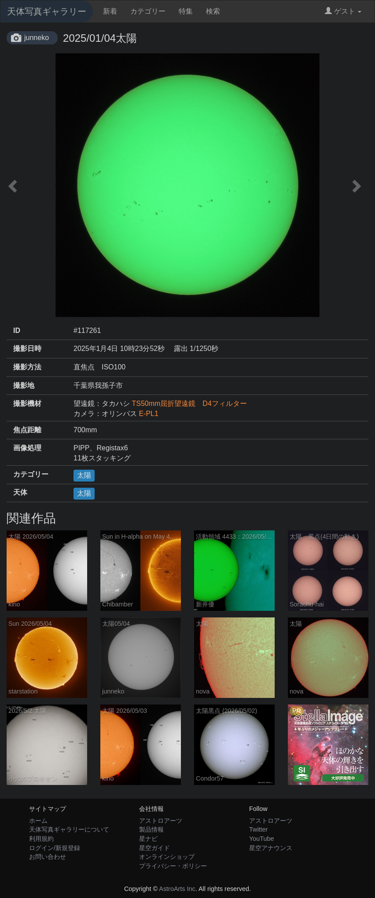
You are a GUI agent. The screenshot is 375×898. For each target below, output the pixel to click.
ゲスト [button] (343, 11)
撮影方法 (27, 367)
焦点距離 (27, 430)
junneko (36, 37)
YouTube (261, 838)
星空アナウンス (270, 847)
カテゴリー (147, 11)
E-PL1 (148, 413)
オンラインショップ (167, 856)
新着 (110, 11)
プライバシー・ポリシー (173, 865)
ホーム (38, 820)
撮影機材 (27, 403)
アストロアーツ (160, 820)
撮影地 (23, 385)
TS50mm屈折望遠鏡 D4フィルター (189, 403)
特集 (186, 11)
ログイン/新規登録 (54, 847)
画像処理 (27, 448)
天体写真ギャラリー (46, 11)
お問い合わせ (47, 856)
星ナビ (148, 838)
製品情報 (151, 829)
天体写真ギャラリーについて (69, 829)
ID (16, 330)
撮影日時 (27, 348)
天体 (20, 492)
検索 (213, 11)
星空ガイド (154, 847)
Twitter (258, 829)
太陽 (84, 475)
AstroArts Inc (177, 888)
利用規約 (41, 838)
